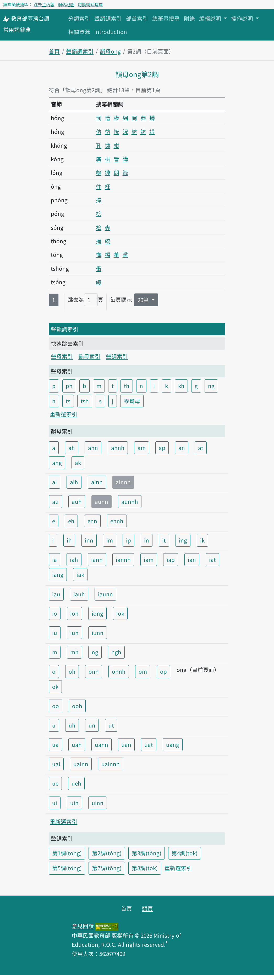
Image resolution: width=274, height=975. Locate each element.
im (109, 540)
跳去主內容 (44, 4)
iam (149, 559)
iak (80, 574)
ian (192, 559)
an (181, 448)
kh (181, 386)
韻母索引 (89, 356)
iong (97, 613)
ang (57, 462)
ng (211, 386)
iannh (123, 559)
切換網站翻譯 (90, 4)
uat (148, 744)
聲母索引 (62, 356)
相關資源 (79, 32)
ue (55, 783)
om (143, 671)
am (142, 448)
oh (72, 671)
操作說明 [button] (242, 18)
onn (94, 671)
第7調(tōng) (107, 868)
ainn (97, 482)
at (200, 448)
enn (92, 521)
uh (72, 725)
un (92, 725)
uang (172, 744)
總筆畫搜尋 (166, 18)
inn (89, 540)
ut (111, 725)
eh (71, 521)
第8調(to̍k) (145, 868)
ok (55, 686)
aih (74, 482)
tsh (85, 401)
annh (117, 448)
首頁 (54, 51)
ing (183, 540)
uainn (80, 764)
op (163, 671)
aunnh (129, 501)
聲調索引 (117, 356)
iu (54, 633)
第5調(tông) (67, 868)
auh (77, 501)
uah (77, 744)
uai (56, 764)
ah (71, 448)
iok (120, 613)
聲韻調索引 (108, 18)
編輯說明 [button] (210, 18)
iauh (79, 594)
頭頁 (147, 908)
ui (54, 803)
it (164, 540)
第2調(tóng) (107, 853)
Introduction (110, 32)
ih (69, 540)
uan (126, 744)
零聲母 (132, 401)
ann (93, 448)
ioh (74, 613)
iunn (97, 633)
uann (101, 744)
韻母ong (110, 51)
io (54, 613)
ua (55, 744)
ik (202, 540)
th (126, 386)
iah (74, 559)
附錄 (189, 18)
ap (162, 448)
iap (171, 559)
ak (78, 462)
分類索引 (79, 18)
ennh (116, 521)
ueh (76, 783)
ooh (77, 706)
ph (69, 386)
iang (57, 574)
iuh (74, 633)
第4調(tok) (185, 853)
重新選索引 (63, 414)
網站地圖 (66, 4)
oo (55, 706)
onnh (118, 671)
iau (56, 594)
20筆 (144, 300)
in (146, 540)
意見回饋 (83, 926)
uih (74, 803)
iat (212, 559)
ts (68, 401)
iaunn (105, 594)
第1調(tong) (67, 853)
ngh (116, 652)
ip (128, 540)
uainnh (110, 764)
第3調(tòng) (146, 853)
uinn (97, 803)
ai (54, 482)
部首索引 (137, 18)
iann (97, 559)
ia (54, 559)
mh (74, 652)
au (55, 501)
